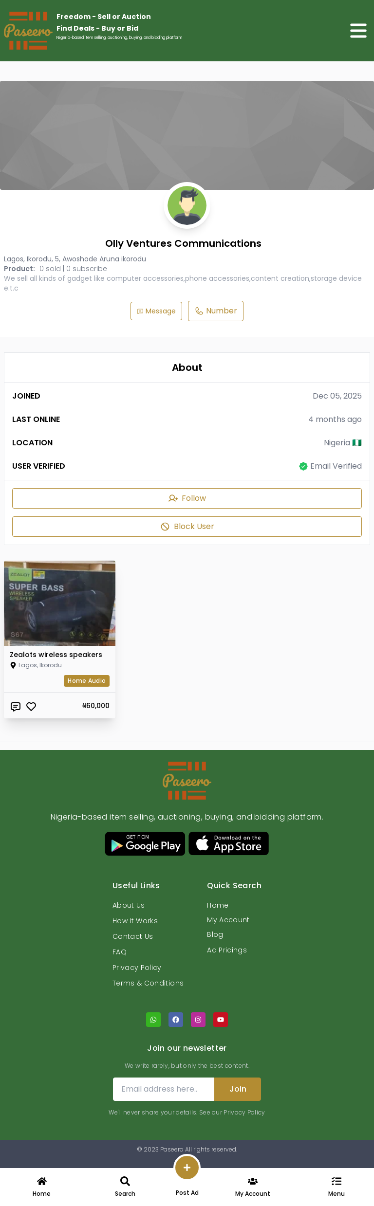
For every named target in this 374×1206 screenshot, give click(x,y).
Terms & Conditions (148, 983)
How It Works (135, 921)
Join (237, 1089)
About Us (128, 905)
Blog (215, 934)
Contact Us (132, 936)
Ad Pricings (227, 950)
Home (217, 905)
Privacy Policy (137, 967)
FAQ (119, 952)
